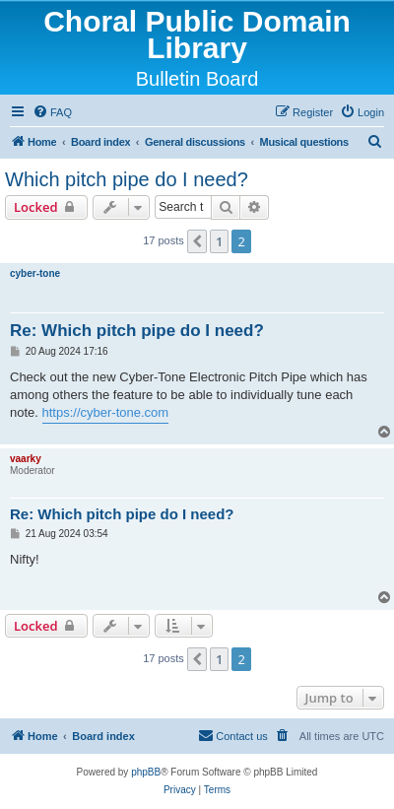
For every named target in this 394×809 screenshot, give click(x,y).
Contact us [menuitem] (233, 735)
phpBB (146, 772)
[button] (197, 241)
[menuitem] (52, 112)
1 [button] (219, 241)
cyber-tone (35, 273)
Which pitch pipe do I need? (126, 179)
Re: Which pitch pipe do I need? (137, 330)
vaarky (25, 458)
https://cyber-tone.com (105, 412)
